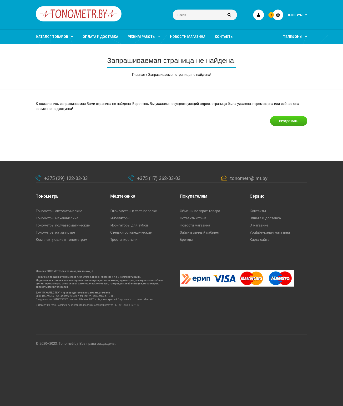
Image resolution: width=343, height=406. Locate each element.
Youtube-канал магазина (270, 232)
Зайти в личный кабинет (200, 232)
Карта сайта (259, 239)
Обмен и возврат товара (200, 211)
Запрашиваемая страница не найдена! (179, 74)
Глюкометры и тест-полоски (133, 211)
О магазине (259, 225)
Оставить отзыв (193, 218)
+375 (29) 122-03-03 (66, 178)
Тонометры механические (57, 218)
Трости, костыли (123, 239)
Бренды (186, 239)
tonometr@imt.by (248, 178)
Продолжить (288, 121)
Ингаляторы (120, 218)
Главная (138, 74)
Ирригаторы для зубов (129, 225)
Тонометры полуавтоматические (63, 225)
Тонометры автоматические (59, 211)
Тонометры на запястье (55, 232)
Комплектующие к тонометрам (61, 239)
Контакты (258, 211)
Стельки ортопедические (131, 232)
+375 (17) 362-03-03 (159, 178)
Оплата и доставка (265, 218)
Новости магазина (195, 225)
